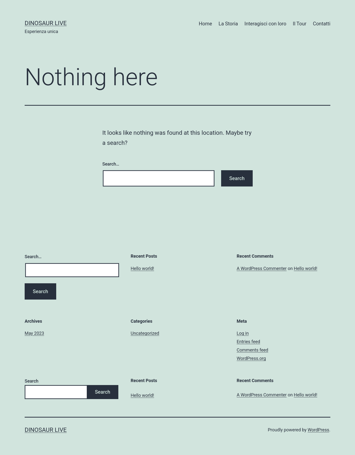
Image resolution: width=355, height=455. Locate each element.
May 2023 (34, 333)
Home (205, 24)
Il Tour (299, 24)
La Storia (228, 24)
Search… (110, 164)
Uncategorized (145, 333)
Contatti (321, 24)
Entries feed (248, 341)
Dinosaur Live (46, 23)
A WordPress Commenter (262, 268)
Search (31, 381)
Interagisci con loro (265, 24)
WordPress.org (251, 358)
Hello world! (142, 268)
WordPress (318, 429)
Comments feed (252, 350)
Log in (243, 333)
